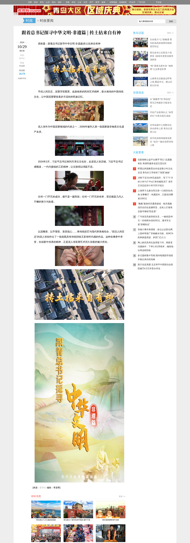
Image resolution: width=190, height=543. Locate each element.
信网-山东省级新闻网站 (18, 20)
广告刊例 (141, 2)
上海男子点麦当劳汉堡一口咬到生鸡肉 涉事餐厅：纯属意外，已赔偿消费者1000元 (155, 194)
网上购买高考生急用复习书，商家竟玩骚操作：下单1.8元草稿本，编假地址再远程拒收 (155, 246)
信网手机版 (141, 289)
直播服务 (123, 2)
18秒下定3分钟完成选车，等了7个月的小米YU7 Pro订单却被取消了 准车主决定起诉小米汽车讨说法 (155, 182)
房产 (91, 2)
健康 (103, 2)
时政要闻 (46, 20)
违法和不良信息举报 (132, 429)
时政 (29, 20)
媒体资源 (62, 429)
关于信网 (82, 429)
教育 (97, 2)
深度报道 (138, 92)
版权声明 (119, 429)
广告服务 (92, 429)
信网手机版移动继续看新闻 (121, 21)
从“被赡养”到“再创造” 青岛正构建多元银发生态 (161, 102)
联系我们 (110, 429)
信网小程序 (157, 289)
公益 (79, 2)
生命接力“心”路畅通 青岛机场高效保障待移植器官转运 (161, 43)
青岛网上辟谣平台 (141, 300)
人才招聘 (101, 429)
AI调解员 (157, 300)
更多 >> (122, 340)
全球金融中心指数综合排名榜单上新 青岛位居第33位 (161, 128)
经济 (85, 2)
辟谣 (73, 2)
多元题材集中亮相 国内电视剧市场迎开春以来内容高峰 (155, 257)
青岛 (42, 2)
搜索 (171, 21)
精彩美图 (36, 340)
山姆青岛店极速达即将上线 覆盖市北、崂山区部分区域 (161, 82)
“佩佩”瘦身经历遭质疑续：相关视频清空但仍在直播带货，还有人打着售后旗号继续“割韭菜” (155, 208)
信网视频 (113, 2)
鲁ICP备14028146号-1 (56, 425)
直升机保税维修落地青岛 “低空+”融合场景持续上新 (161, 141)
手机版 (159, 2)
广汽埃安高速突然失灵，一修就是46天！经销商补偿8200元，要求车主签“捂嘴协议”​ (155, 220)
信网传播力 (73, 429)
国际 (60, 2)
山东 (48, 2)
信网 (30, 2)
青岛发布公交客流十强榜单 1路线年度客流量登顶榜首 (161, 56)
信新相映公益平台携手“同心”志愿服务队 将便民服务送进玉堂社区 (155, 161)
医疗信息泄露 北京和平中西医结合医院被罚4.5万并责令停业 (155, 266)
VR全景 (132, 2)
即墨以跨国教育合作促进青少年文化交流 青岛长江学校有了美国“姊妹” (155, 170)
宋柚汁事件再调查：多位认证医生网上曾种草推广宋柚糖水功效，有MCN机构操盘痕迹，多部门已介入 (155, 233)
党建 (67, 2)
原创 (36, 2)
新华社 (43, 331)
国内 (54, 2)
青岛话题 (138, 32)
